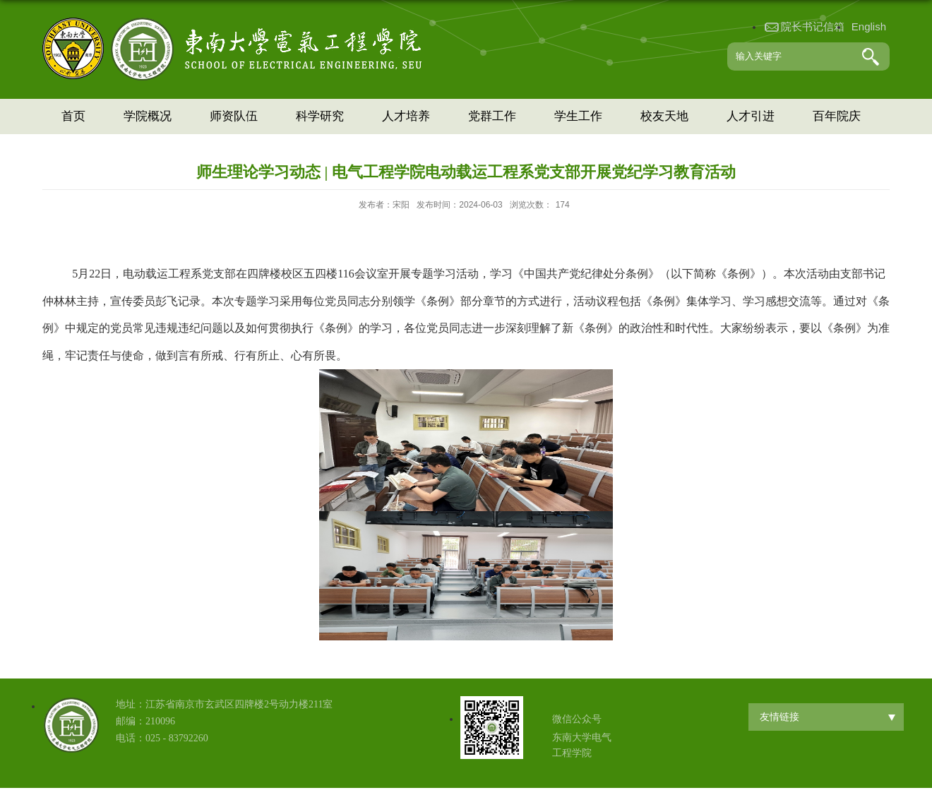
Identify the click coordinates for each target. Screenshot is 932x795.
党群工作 (492, 116)
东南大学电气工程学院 (581, 745)
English (869, 26)
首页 (73, 116)
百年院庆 (837, 116)
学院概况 (148, 116)
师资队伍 (234, 116)
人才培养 (406, 116)
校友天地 (664, 116)
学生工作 (578, 116)
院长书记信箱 (812, 26)
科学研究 (320, 116)
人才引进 (751, 116)
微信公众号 (577, 719)
